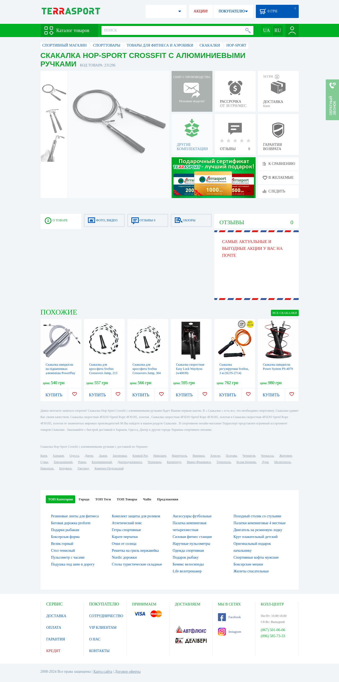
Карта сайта (102, 672)
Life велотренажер (187, 571)
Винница (198, 455)
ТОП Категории (60, 499)
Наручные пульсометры (191, 544)
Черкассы (267, 455)
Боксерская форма (65, 537)
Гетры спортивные (126, 530)
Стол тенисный (63, 551)
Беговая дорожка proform (71, 523)
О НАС (94, 639)
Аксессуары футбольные (192, 516)
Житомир (285, 455)
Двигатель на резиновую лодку (258, 530)
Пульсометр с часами (68, 557)
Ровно (82, 462)
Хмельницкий (63, 462)
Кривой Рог (140, 455)
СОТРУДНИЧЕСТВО (106, 616)
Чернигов (249, 455)
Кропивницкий (102, 462)
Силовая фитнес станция (192, 537)
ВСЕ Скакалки (285, 313)
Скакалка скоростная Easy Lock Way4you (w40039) (190, 369)
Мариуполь (179, 455)
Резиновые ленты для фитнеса (75, 516)
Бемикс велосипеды (188, 564)
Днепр (89, 455)
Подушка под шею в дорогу (73, 564)
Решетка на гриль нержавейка (135, 551)
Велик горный (62, 544)
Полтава (231, 455)
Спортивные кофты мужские (256, 557)
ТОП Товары (127, 499)
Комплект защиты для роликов (136, 516)
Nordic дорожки (124, 557)
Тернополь (223, 462)
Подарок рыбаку (186, 557)
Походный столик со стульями (257, 516)
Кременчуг (174, 462)
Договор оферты (128, 672)
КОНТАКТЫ (99, 651)
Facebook (229, 617)
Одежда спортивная (188, 551)
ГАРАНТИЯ (55, 639)
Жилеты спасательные (251, 571)
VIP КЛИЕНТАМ (103, 628)
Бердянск (65, 468)
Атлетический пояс (127, 523)
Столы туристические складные (137, 564)
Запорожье (120, 455)
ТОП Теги (103, 499)
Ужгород (83, 468)
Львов (103, 455)
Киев (44, 455)
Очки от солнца (124, 544)
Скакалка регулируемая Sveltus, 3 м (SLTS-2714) (234, 369)
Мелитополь (282, 462)
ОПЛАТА (53, 628)
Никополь (47, 468)
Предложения (167, 499)
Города (84, 499)
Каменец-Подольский (109, 468)
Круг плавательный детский (256, 537)
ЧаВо (147, 499)
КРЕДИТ (53, 651)
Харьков (58, 455)
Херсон (215, 455)
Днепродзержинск (130, 462)
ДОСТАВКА (56, 616)
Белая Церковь (246, 462)
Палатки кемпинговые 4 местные (260, 523)
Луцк (265, 462)
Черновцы (154, 462)
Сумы (44, 462)
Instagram (229, 632)
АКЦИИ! (201, 11)
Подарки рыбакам (65, 530)
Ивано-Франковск (199, 462)
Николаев (159, 455)
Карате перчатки (125, 537)
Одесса (74, 455)
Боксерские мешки (248, 564)
